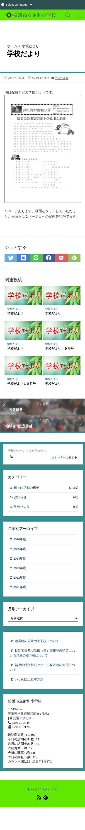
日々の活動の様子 (46, 487)
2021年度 (19, 587)
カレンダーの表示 (64, 457)
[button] (11, 457)
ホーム (12, 46)
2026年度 (19, 539)
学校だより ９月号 (59, 348)
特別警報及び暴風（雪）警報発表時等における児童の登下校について (42, 653)
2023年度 (19, 568)
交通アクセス (22, 718)
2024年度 (19, 558)
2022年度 (19, 577)
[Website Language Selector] (19, 5)
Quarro (51, 789)
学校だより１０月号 (21, 383)
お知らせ (46, 497)
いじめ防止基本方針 (29, 679)
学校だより (30, 46)
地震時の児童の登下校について (37, 641)
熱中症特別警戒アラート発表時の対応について (42, 667)
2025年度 (19, 549)
